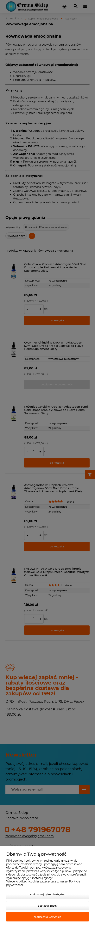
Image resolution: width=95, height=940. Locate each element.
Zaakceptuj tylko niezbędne (47, 894)
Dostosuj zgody (47, 905)
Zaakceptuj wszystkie (47, 916)
